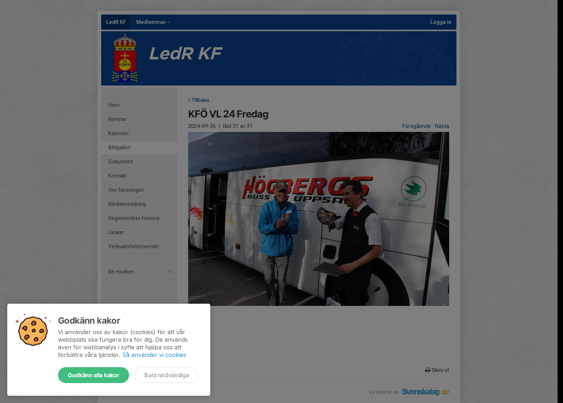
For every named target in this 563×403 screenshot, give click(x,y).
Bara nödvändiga (166, 375)
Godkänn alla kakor (93, 375)
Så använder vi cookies (154, 354)
